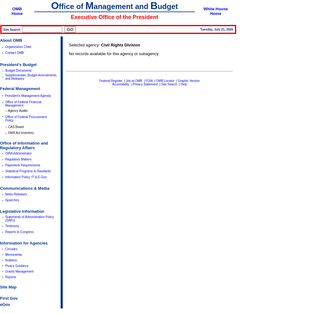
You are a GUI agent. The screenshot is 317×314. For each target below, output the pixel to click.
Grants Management (19, 271)
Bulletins (11, 260)
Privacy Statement (145, 84)
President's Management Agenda (28, 96)
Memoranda (13, 254)
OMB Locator (165, 81)
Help (184, 84)
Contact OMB (14, 53)
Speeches (12, 200)
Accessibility (120, 84)
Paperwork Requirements (22, 165)
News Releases (16, 194)
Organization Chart (18, 47)
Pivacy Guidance (17, 266)
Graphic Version (189, 81)
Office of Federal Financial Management (23, 103)
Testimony (12, 226)
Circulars (11, 249)
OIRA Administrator (18, 153)
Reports (10, 277)
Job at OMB (134, 81)
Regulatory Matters (18, 159)
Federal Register (110, 81)
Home (17, 13)
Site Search (169, 84)
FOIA (149, 81)
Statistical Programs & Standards (28, 171)
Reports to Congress (19, 232)
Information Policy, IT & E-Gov (26, 177)
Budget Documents (18, 70)
